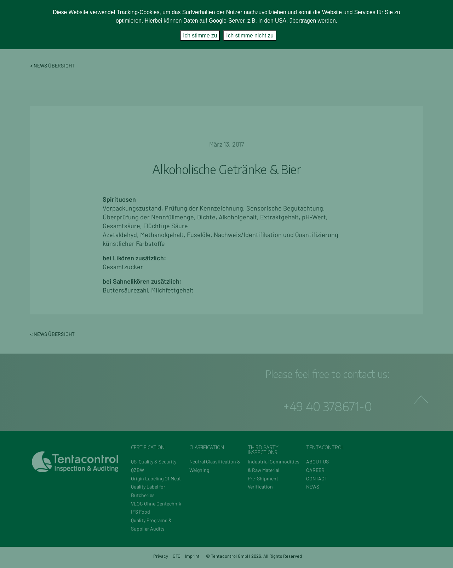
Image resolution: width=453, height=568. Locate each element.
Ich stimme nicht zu (249, 35)
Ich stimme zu (200, 35)
